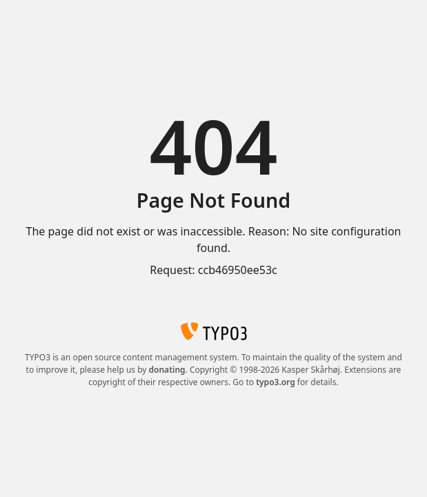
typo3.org (275, 382)
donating (167, 370)
